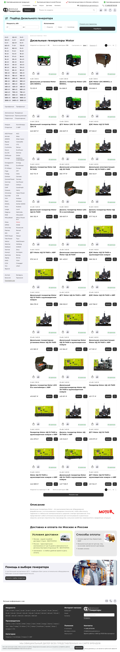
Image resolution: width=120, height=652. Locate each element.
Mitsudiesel (8, 217)
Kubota (18, 206)
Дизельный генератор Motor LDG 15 (41, 126)
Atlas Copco (20, 139)
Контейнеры (20, 124)
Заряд (7, 258)
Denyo (18, 147)
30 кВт (30, 610)
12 (113, 45)
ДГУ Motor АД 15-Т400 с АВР (44, 255)
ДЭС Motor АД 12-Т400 (100, 125)
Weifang (19, 244)
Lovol (18, 209)
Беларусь (19, 275)
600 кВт (8, 616)
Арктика (8, 255)
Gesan (7, 185)
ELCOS (7, 153)
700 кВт (15, 616)
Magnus (7, 212)
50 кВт (43, 610)
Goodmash (20, 187)
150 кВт (27, 613)
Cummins (8, 147)
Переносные (9, 115)
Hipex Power (20, 193)
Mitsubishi (19, 215)
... (111, 45)
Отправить (87, 618)
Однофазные (9, 106)
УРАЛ (18, 266)
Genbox (7, 176)
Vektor (7, 241)
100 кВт (20, 613)
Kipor (6, 201)
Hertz (18, 190)
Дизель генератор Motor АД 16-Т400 (103, 213)
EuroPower (20, 165)
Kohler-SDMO (20, 204)
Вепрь (18, 255)
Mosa (6, 222)
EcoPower (19, 150)
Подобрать (97, 28)
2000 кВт (45, 616)
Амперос (19, 252)
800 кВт (22, 616)
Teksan (18, 236)
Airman (7, 136)
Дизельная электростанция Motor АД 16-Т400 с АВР (102, 345)
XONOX (18, 247)
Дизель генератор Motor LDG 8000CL (72, 83)
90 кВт (14, 613)
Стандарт (19, 263)
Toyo (17, 238)
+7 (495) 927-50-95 (111, 5)
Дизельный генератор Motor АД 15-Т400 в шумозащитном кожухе (71, 346)
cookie (4, 648)
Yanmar (7, 249)
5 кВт (7, 610)
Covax (7, 144)
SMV (17, 233)
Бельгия (8, 278)
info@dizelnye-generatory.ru (89, 5)
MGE (6, 215)
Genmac (7, 182)
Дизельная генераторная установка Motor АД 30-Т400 (42, 346)
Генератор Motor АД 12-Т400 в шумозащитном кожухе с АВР (44, 439)
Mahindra (19, 212)
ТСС (6, 266)
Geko (18, 174)
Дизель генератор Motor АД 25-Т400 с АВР (73, 438)
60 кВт (49, 610)
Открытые (8, 127)
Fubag (7, 174)
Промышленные (20, 115)
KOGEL (7, 204)
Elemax (18, 153)
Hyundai (7, 195)
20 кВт (24, 610)
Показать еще (73, 503)
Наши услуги (68, 633)
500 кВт (55, 613)
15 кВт (19, 610)
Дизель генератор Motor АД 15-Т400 (44, 169)
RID (6, 233)
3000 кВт (53, 616)
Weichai (7, 244)
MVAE (18, 225)
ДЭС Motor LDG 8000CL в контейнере (101, 83)
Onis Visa (8, 227)
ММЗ (6, 260)
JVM (6, 198)
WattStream (20, 241)
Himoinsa (8, 193)
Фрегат (7, 269)
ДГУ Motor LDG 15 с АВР (71, 125)
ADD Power (8, 133)
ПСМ (17, 260)
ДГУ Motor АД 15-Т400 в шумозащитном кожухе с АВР (101, 485)
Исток (18, 258)
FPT (17, 171)
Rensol (18, 230)
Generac (19, 176)
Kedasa (18, 198)
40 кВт (36, 610)
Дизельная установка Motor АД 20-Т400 (73, 169)
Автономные (9, 113)
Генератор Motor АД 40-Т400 (101, 391)
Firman (18, 168)
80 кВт (8, 613)
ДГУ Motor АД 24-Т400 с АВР (71, 299)
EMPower (8, 155)
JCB (17, 195)
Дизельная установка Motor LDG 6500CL (44, 83)
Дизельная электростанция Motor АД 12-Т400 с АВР (102, 169)
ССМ (6, 263)
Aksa (17, 136)
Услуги (43, 5)
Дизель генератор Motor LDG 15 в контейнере (72, 213)
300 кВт (41, 613)
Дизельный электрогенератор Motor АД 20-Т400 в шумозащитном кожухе (72, 393)
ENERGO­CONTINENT (20, 159)
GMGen (18, 185)
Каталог (28, 10)
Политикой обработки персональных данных (20, 648)
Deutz (7, 150)
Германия (19, 278)
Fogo (6, 171)
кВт (6, 37)
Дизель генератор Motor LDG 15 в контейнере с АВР (43, 391)
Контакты (60, 5)
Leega (7, 209)
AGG (17, 133)
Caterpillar (19, 142)
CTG (17, 144)
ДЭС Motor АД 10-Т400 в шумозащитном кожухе (101, 256)
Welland (7, 247)
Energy (18, 163)
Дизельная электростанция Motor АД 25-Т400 (73, 256)
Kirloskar (19, 201)
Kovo (6, 206)
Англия (7, 275)
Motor (18, 222)
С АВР (18, 127)
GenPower (19, 182)
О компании (27, 5)
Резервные (19, 113)
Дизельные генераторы (36, 35)
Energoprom (9, 163)
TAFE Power (9, 236)
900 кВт (29, 616)
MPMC (7, 225)
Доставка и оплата (70, 631)
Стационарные (20, 118)
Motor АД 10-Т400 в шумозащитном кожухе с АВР (42, 485)
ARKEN (7, 139)
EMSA (18, 155)
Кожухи (7, 124)
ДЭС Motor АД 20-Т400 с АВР (101, 299)
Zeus (17, 249)
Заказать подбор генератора (16, 587)
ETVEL (7, 165)
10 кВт (13, 610)
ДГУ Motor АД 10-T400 (100, 437)
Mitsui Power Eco (20, 218)
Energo (7, 158)
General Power (9, 179)
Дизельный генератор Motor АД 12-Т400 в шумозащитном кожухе (41, 300)
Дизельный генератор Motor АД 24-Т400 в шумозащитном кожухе (71, 485)
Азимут (7, 252)
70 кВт (55, 610)
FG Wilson (8, 168)
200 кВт (34, 613)
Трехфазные (20, 106)
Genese (18, 179)
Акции (36, 5)
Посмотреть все (10, 280)
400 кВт (48, 613)
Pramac (7, 230)
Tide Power (8, 238)
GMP (6, 187)
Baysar (7, 142)
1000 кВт (37, 616)
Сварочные (9, 118)
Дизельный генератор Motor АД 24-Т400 (41, 213)
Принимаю (78, 647)
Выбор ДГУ (68, 610)
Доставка (51, 5)
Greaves (7, 190)
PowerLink (19, 227)
